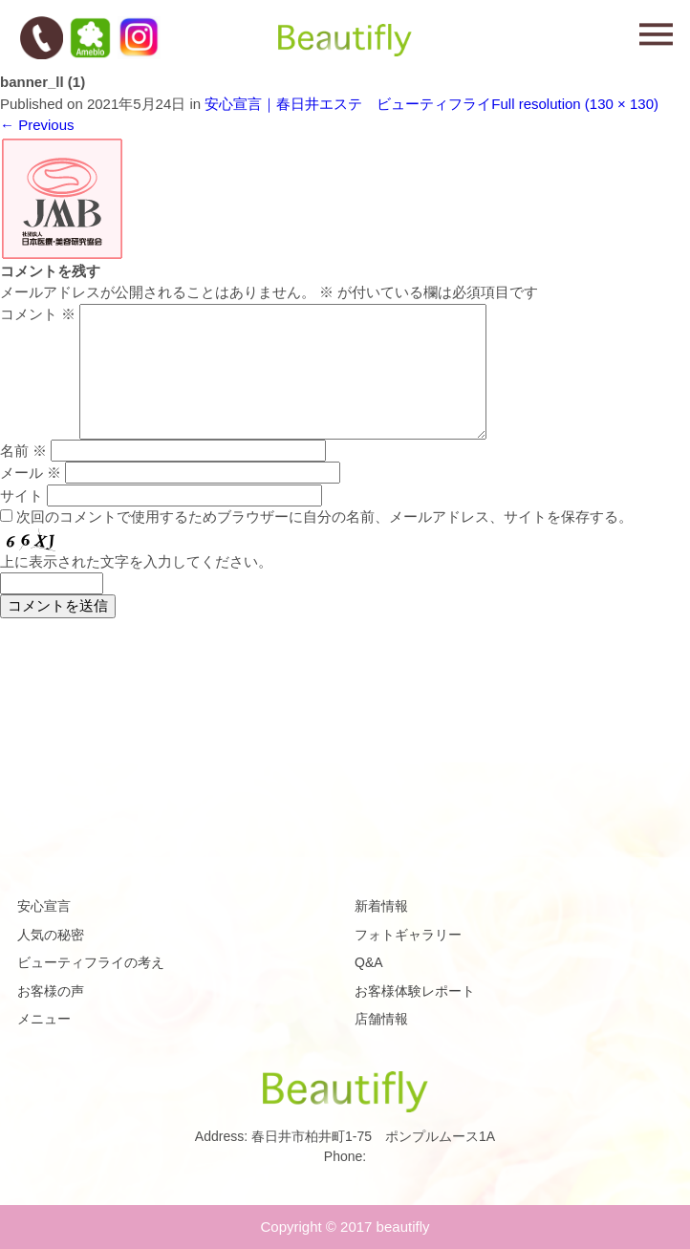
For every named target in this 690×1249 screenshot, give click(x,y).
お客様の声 (50, 991)
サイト (21, 495)
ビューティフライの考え (90, 962)
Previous (37, 125)
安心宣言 (44, 906)
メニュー (44, 1018)
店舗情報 (381, 1018)
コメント (37, 314)
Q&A (369, 962)
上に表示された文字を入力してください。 (136, 561)
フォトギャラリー (408, 934)
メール (30, 472)
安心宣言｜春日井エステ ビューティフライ (348, 104)
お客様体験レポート (415, 991)
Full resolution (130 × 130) (574, 104)
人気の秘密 (50, 934)
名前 (23, 450)
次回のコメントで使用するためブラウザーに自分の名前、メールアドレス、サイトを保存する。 (324, 516)
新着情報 (381, 906)
